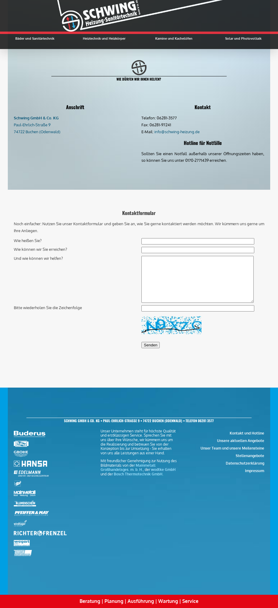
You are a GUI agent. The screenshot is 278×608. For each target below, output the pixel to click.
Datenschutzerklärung (245, 463)
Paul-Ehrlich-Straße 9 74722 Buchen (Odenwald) (37, 124)
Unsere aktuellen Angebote (240, 440)
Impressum (254, 470)
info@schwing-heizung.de (177, 131)
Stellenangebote (250, 455)
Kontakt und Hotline (247, 433)
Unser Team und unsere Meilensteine (232, 448)
